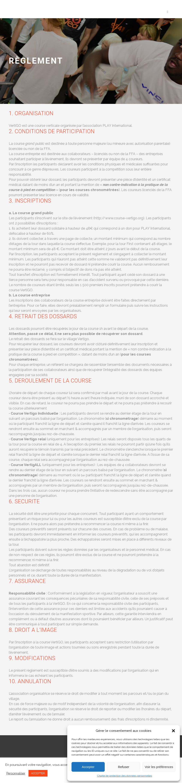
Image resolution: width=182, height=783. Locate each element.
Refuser (123, 767)
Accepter (88, 767)
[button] (173, 731)
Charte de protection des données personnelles (124, 775)
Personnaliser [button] (15, 773)
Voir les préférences (159, 767)
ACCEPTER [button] (38, 773)
